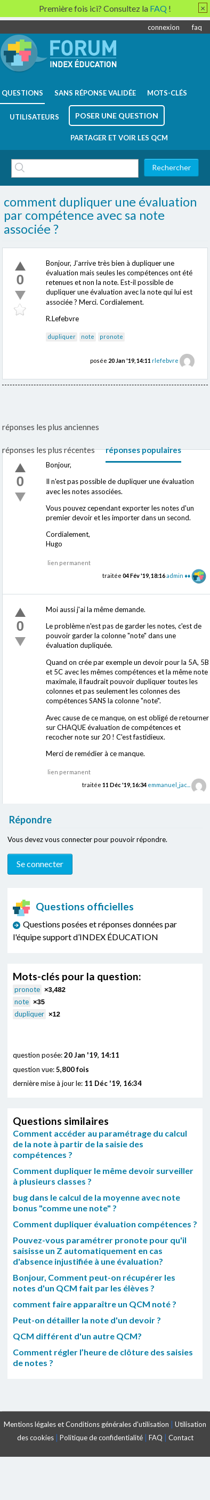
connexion (164, 27)
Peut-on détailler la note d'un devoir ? (87, 1320)
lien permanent (69, 562)
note (87, 336)
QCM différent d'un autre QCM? (77, 1336)
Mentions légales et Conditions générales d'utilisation (86, 1424)
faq (197, 27)
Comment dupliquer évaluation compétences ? (105, 1224)
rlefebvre (165, 360)
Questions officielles (73, 906)
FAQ (156, 1437)
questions (22, 93)
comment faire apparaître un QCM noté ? (94, 1304)
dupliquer (61, 336)
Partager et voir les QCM (119, 137)
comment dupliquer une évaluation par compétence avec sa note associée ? (100, 215)
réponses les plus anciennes (50, 427)
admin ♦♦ (178, 575)
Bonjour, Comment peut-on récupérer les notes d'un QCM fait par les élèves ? (94, 1282)
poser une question (116, 115)
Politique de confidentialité (101, 1437)
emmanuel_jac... (169, 784)
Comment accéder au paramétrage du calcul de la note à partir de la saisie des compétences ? (100, 1144)
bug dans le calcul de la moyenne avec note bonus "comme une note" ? (96, 1202)
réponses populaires (143, 450)
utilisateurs (34, 117)
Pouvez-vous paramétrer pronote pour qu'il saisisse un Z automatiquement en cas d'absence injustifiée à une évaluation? (100, 1250)
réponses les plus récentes (48, 450)
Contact (180, 1437)
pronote (111, 336)
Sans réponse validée (95, 93)
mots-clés (167, 93)
